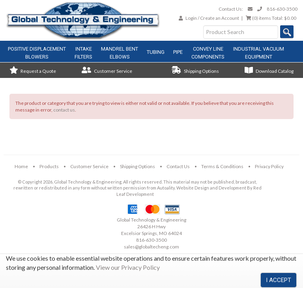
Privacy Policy (269, 166)
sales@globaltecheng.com (151, 247)
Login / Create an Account (212, 18)
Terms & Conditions (222, 166)
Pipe (178, 52)
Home (21, 166)
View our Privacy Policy (128, 267)
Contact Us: (231, 9)
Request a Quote (32, 71)
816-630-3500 (282, 9)
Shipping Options (195, 71)
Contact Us (178, 166)
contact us (64, 110)
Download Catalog (269, 71)
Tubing (156, 52)
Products (49, 166)
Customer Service (107, 71)
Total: (271, 18)
